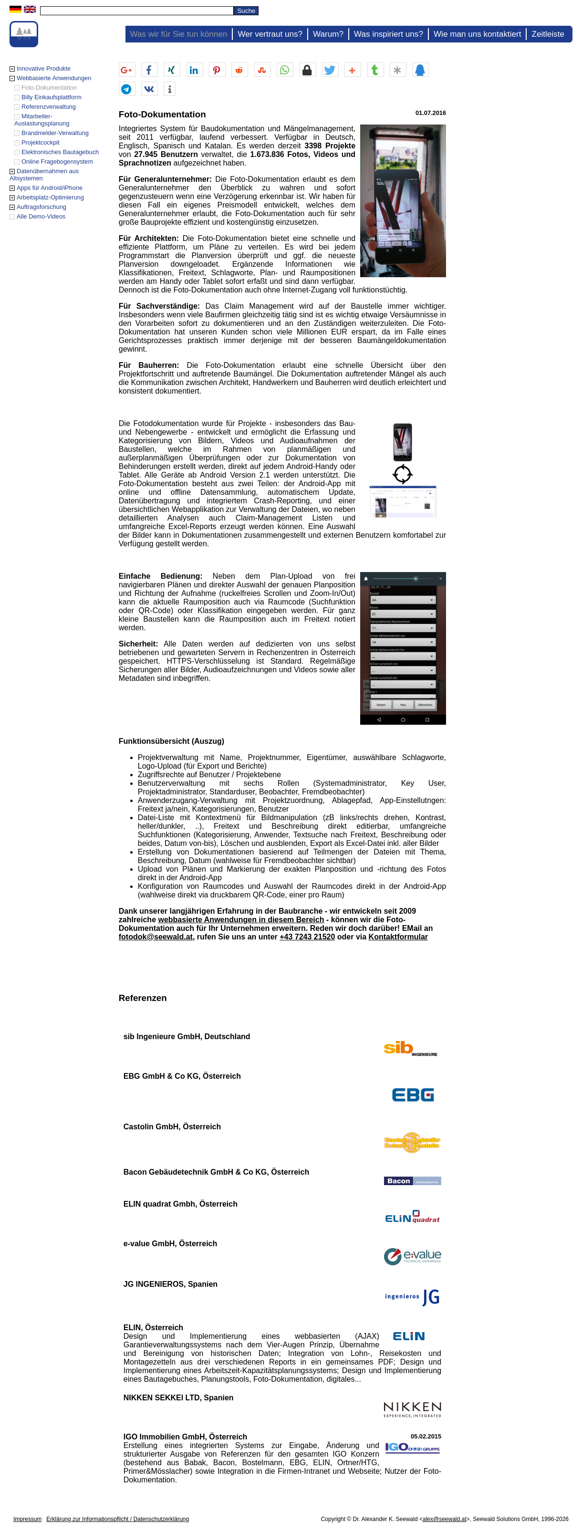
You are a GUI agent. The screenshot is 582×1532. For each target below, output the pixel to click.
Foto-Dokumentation (49, 87)
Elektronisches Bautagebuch (60, 152)
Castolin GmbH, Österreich (172, 1127)
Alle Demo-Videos (41, 216)
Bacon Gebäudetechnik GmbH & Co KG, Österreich (216, 1172)
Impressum (27, 1519)
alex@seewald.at (445, 1519)
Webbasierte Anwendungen (54, 78)
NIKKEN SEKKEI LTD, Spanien (179, 1398)
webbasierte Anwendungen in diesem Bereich (241, 920)
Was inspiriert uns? (388, 34)
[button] (127, 70)
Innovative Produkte (44, 68)
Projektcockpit (40, 142)
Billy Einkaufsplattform (51, 97)
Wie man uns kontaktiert (477, 34)
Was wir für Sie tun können (179, 34)
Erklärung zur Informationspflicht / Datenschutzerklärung (117, 1519)
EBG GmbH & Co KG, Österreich (182, 1076)
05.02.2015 (426, 1436)
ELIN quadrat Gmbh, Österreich (181, 1204)
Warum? (328, 34)
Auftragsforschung (41, 206)
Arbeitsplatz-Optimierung (50, 197)
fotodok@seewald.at (156, 937)
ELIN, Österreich (153, 1328)
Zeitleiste (547, 34)
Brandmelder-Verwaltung (55, 132)
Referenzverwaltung (48, 106)
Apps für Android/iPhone (50, 187)
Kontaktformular (398, 937)
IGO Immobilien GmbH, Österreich (186, 1437)
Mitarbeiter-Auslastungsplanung (41, 120)
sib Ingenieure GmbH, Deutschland (187, 1036)
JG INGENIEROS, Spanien (171, 1284)
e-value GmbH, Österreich (171, 1244)
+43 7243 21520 (307, 937)
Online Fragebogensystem (57, 161)
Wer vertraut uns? (270, 34)
